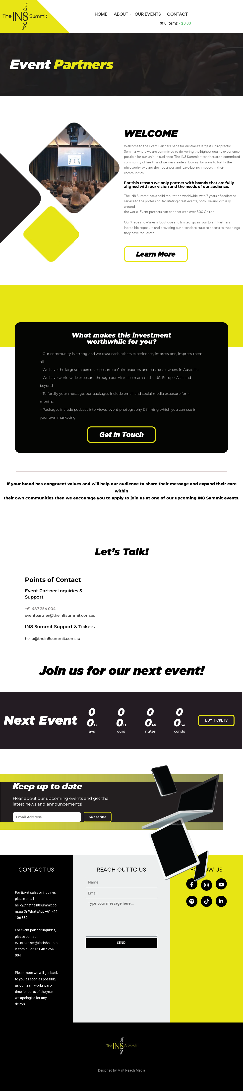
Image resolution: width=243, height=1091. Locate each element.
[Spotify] (191, 901)
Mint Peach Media (131, 1070)
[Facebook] (191, 883)
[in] (221, 901)
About (121, 14)
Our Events (148, 14)
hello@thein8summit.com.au (52, 638)
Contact (177, 14)
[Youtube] (221, 883)
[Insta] (206, 885)
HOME (101, 14)
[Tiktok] (206, 901)
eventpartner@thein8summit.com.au (60, 615)
